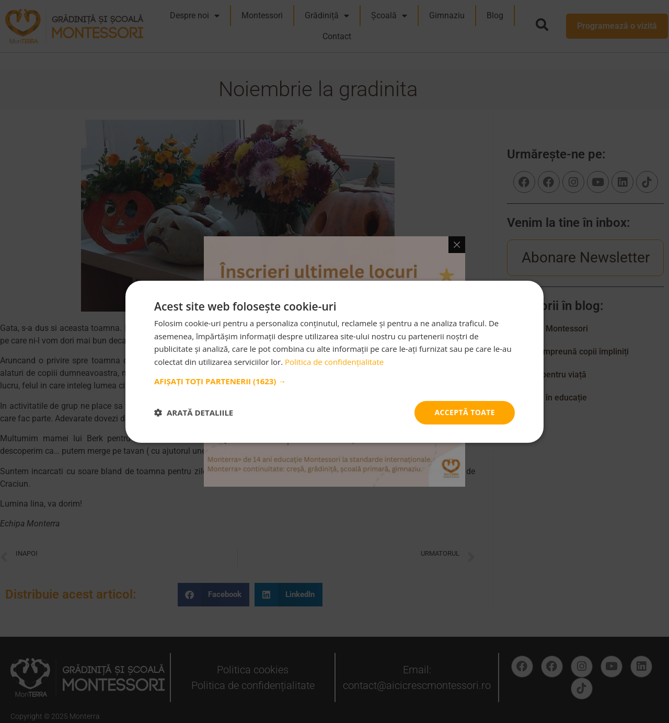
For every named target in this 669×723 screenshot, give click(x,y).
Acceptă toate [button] (464, 412)
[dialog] (334, 361)
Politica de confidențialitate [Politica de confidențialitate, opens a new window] (334, 362)
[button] (334, 381)
